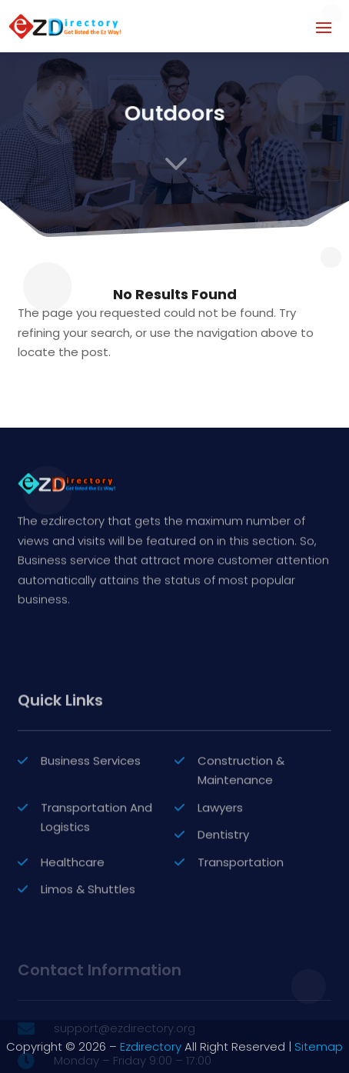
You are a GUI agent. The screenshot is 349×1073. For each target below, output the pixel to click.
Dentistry (223, 921)
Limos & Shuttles (88, 976)
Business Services (91, 846)
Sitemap (318, 1046)
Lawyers (220, 893)
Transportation (241, 948)
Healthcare (73, 948)
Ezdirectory (150, 1046)
